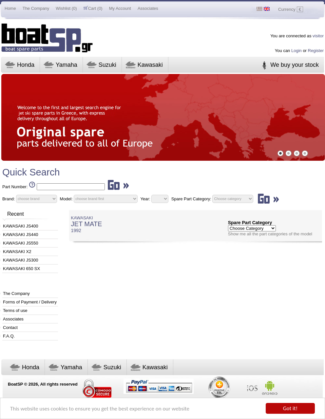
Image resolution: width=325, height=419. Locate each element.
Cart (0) (93, 8)
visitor (318, 35)
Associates (148, 8)
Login (296, 50)
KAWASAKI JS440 (20, 234)
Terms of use (15, 310)
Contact (10, 327)
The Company (36, 8)
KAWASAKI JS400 (20, 226)
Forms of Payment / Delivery (30, 302)
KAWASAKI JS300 (20, 260)
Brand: (8, 198)
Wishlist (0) (66, 8)
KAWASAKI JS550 (20, 243)
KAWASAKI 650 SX (21, 268)
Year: (145, 198)
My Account (120, 8)
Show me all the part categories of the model (270, 233)
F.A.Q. (9, 336)
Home (10, 8)
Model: (66, 198)
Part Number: (15, 186)
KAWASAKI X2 (17, 251)
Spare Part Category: (192, 198)
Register (316, 50)
